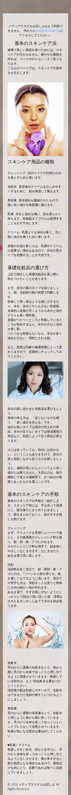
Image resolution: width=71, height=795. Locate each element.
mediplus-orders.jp (48, 30)
